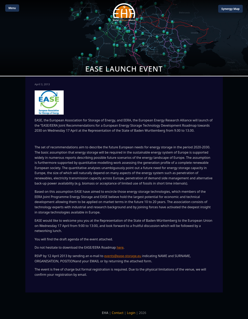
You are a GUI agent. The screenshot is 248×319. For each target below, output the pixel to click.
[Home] (124, 12)
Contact (117, 313)
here (120, 247)
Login (131, 313)
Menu (12, 8)
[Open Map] (124, 38)
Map (230, 9)
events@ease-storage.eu (122, 256)
